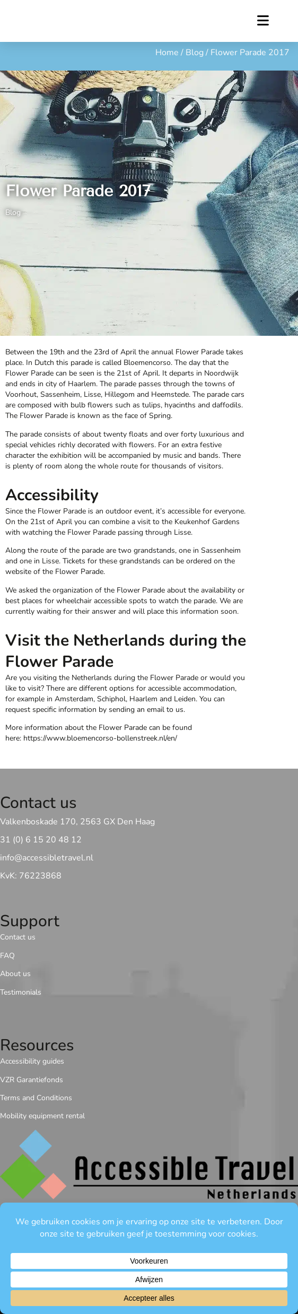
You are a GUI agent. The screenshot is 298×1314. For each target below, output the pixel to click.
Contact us (18, 938)
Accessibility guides (32, 1061)
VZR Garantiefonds (31, 1080)
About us (15, 974)
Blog (195, 52)
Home (167, 52)
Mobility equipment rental (42, 1116)
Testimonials (20, 992)
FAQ (7, 956)
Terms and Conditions (36, 1098)
